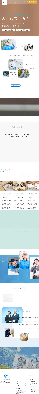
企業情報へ (16, 85)
